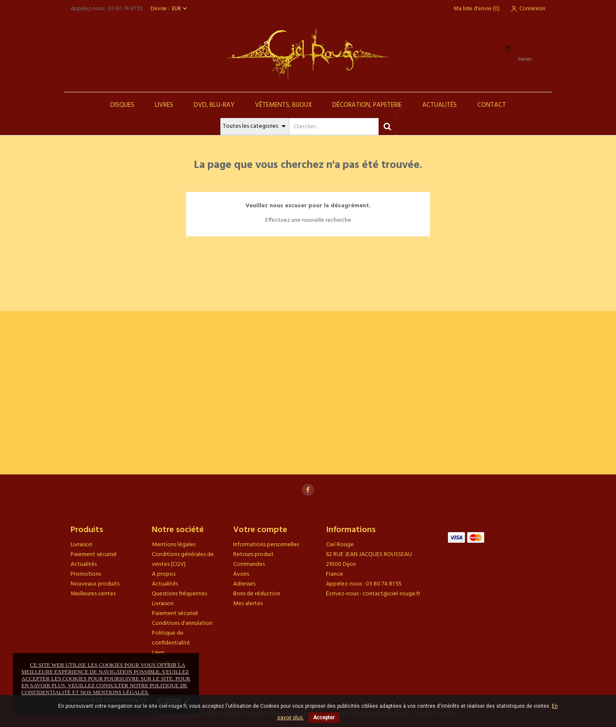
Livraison (81, 545)
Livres (164, 105)
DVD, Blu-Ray (214, 105)
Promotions (86, 574)
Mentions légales (173, 545)
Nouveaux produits (95, 584)
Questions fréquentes (179, 594)
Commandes (249, 564)
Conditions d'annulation (182, 623)
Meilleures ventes (93, 594)
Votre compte (260, 530)
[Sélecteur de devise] (180, 8)
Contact (491, 105)
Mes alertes (248, 604)
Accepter (324, 718)
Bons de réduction (256, 594)
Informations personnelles (266, 545)
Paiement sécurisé (94, 554)
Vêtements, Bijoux (283, 105)
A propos (163, 574)
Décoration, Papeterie (367, 105)
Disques (122, 105)
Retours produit (253, 554)
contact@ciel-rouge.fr (391, 594)
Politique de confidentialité (171, 638)
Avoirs (241, 574)
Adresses (244, 584)
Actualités (439, 105)
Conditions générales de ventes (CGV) (183, 559)
